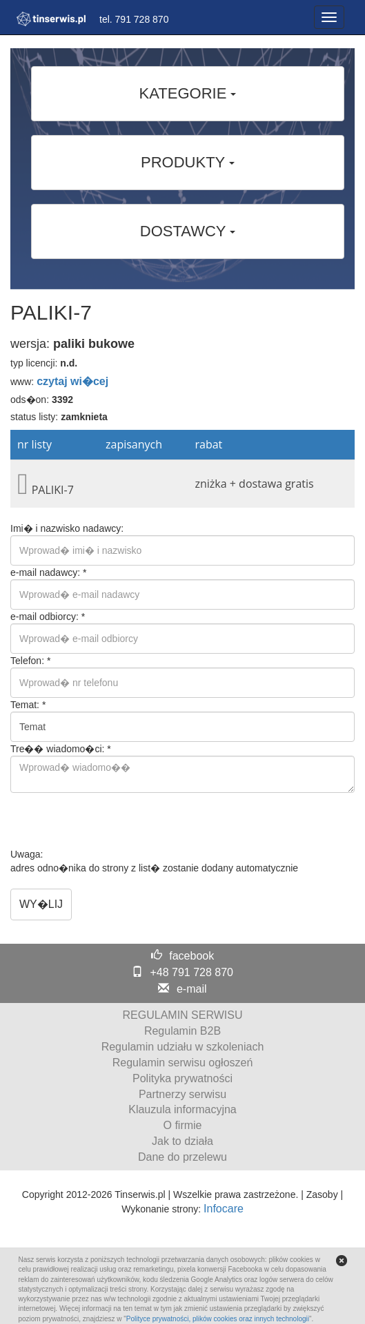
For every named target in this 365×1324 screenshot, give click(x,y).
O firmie (183, 1125)
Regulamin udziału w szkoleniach (182, 1047)
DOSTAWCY (187, 231)
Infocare (224, 1208)
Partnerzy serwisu (182, 1094)
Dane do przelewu (182, 1157)
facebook (191, 956)
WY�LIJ (41, 904)
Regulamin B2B (182, 1031)
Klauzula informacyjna (182, 1109)
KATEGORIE (188, 93)
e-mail (192, 989)
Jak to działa (182, 1141)
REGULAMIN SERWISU (183, 1015)
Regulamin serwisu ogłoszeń (182, 1062)
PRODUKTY (188, 162)
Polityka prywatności (182, 1078)
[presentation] (115, 820)
